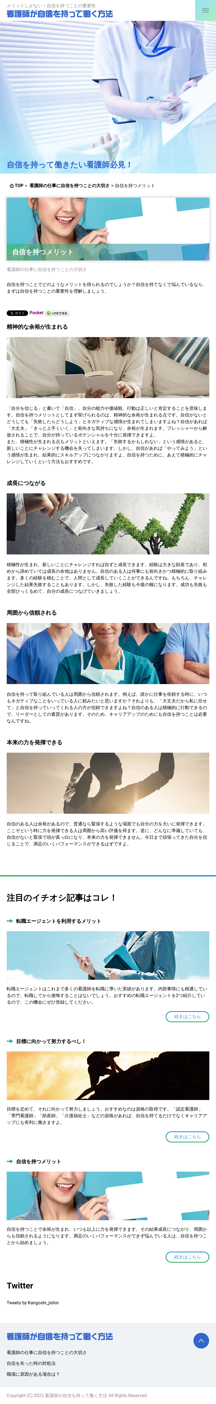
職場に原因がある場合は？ (33, 1374)
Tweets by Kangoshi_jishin (33, 1302)
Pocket (36, 312)
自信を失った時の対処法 (31, 1363)
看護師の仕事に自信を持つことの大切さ (47, 269)
